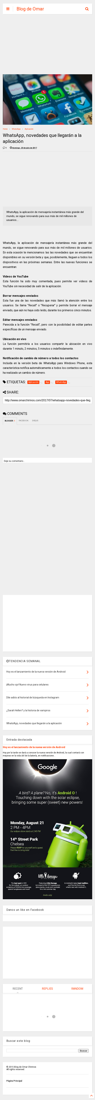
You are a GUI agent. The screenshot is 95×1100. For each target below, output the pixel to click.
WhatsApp (16, 129)
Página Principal (14, 1081)
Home (5, 129)
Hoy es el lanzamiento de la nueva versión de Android (34, 747)
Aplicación (29, 129)
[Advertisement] (47, 44)
